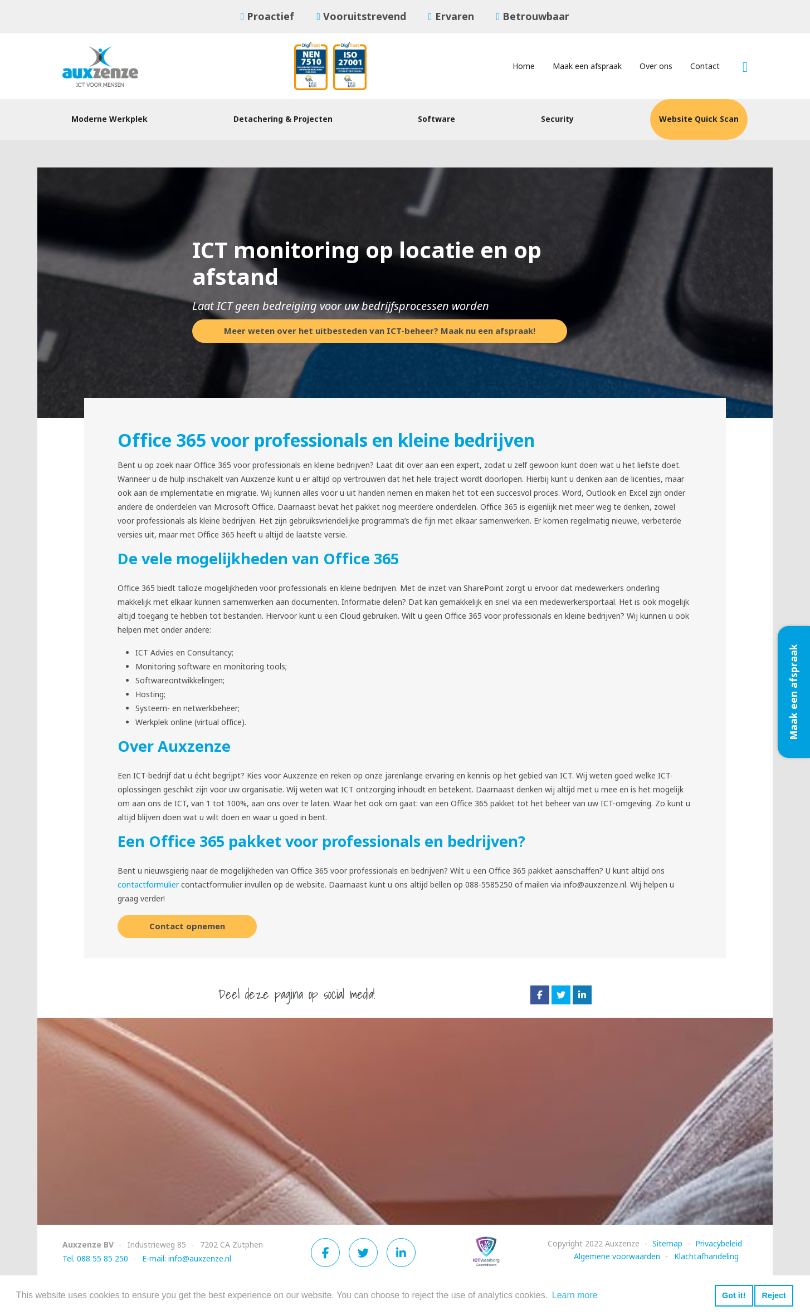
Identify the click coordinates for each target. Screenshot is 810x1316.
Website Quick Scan (699, 119)
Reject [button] (773, 1295)
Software (436, 119)
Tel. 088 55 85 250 (95, 1258)
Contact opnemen (187, 926)
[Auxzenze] (109, 66)
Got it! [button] (733, 1295)
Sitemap (667, 1243)
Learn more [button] (575, 1295)
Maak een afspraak (587, 66)
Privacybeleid (718, 1243)
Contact (705, 66)
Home (524, 66)
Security (557, 119)
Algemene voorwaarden (617, 1256)
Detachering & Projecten (283, 119)
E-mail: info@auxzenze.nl (186, 1258)
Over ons (656, 66)
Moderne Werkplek (109, 119)
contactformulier (148, 884)
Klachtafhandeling (706, 1256)
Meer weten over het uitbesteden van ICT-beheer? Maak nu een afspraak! (379, 331)
